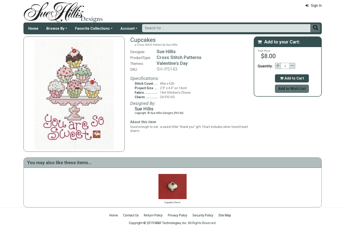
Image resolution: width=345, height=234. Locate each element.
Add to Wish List (292, 88)
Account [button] (127, 28)
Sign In (313, 5)
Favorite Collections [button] (92, 28)
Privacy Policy (177, 215)
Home (33, 28)
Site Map (224, 215)
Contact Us (131, 215)
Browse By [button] (55, 28)
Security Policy (202, 215)
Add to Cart (292, 78)
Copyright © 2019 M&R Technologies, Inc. (158, 223)
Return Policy (153, 215)
